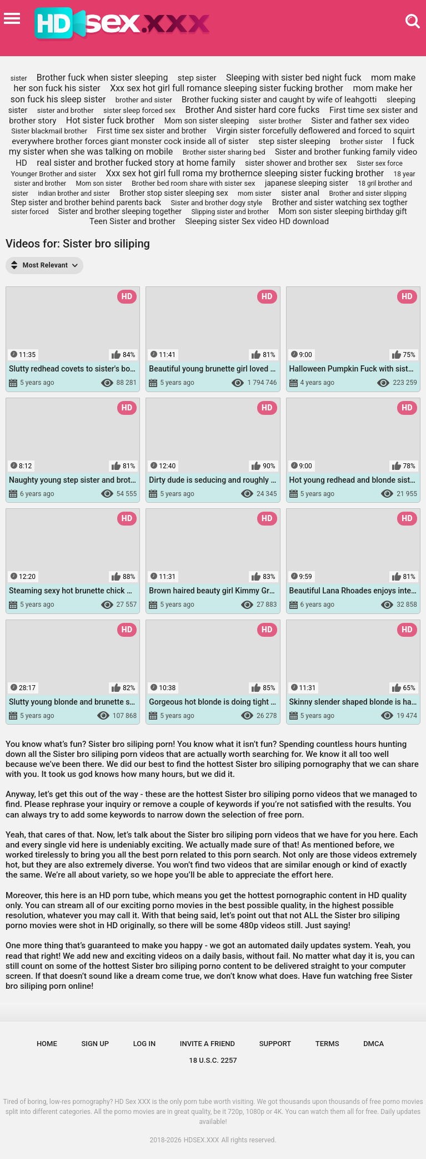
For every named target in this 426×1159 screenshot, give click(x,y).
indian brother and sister (73, 193)
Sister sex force (380, 163)
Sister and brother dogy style (217, 203)
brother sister (361, 141)
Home (47, 1043)
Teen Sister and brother (132, 221)
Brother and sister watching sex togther (340, 202)
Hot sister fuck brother (110, 120)
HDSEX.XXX (201, 1140)
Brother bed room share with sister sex (193, 183)
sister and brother (65, 110)
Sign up (95, 1043)
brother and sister (144, 100)
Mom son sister (99, 183)
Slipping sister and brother (230, 212)
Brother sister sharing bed (224, 152)
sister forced (29, 212)
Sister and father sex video (360, 121)
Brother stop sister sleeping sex (173, 193)
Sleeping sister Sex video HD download (257, 221)
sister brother (280, 121)
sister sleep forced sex (139, 110)
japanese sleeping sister (306, 183)
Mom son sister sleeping (206, 120)
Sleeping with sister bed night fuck (294, 77)
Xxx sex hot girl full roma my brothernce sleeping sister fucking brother (245, 173)
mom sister (255, 193)
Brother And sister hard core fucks (252, 110)
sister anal (300, 193)
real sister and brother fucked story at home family (136, 162)
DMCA (373, 1043)
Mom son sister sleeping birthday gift (343, 211)
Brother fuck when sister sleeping (102, 77)
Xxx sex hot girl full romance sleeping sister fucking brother (226, 88)
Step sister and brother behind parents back (86, 202)
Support (275, 1043)
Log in (144, 1043)
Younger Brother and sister (53, 174)
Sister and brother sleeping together (120, 211)
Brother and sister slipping (368, 193)
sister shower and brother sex (296, 163)
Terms (327, 1043)
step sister (197, 78)
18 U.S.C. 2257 (213, 1060)
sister (19, 78)
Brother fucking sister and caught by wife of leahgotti (279, 100)
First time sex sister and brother (152, 130)
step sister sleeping (294, 141)
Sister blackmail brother (49, 131)
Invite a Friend (207, 1043)
